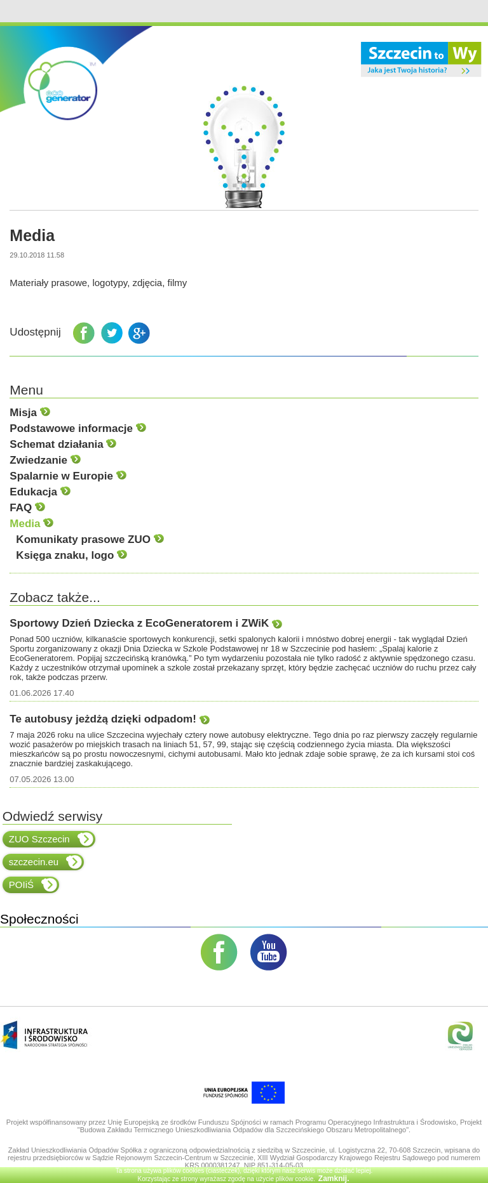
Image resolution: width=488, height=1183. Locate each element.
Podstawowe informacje (78, 428)
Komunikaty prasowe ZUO (89, 539)
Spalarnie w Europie (68, 476)
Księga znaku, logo (71, 555)
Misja (30, 413)
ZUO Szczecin (51, 839)
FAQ (27, 508)
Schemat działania (63, 444)
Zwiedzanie (45, 460)
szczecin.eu (45, 862)
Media (31, 524)
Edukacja (40, 492)
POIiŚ (33, 885)
